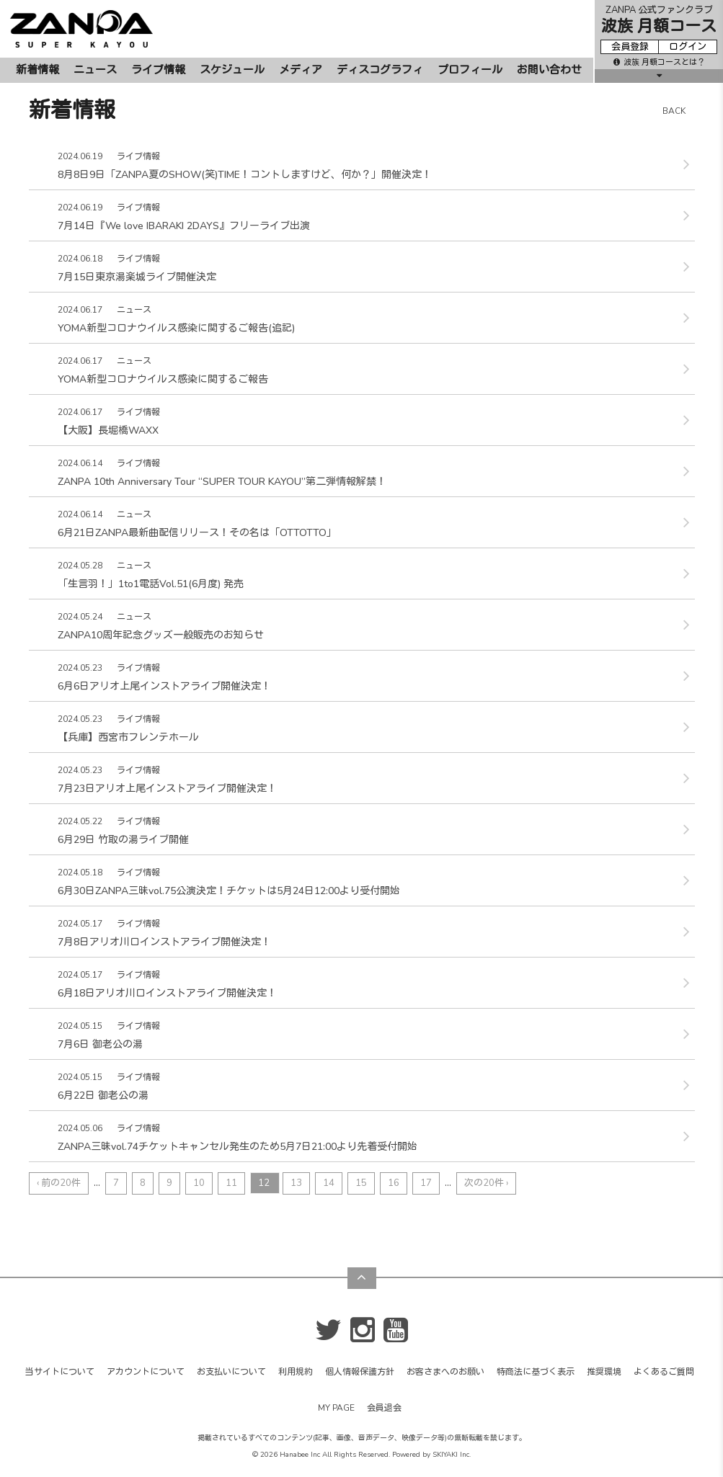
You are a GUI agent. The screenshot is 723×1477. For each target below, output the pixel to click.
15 (361, 1183)
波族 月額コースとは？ (659, 62)
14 (328, 1183)
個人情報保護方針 (359, 1372)
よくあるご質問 (664, 1372)
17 (426, 1183)
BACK (674, 111)
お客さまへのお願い (445, 1372)
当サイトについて (59, 1372)
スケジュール (232, 70)
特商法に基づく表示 (536, 1372)
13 (296, 1183)
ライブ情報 (158, 70)
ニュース (95, 70)
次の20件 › (486, 1183)
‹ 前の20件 (59, 1183)
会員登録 (630, 46)
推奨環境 (604, 1372)
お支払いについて (231, 1372)
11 (231, 1183)
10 (199, 1183)
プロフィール (470, 70)
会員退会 (384, 1408)
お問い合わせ (549, 70)
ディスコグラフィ (380, 70)
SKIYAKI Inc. (452, 1455)
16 (393, 1183)
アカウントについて (146, 1372)
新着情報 (37, 70)
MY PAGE (336, 1408)
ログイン (687, 46)
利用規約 (295, 1372)
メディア (300, 70)
